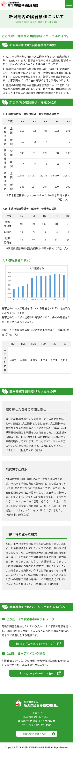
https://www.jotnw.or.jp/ (35, 643)
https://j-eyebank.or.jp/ (35, 673)
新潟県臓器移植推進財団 (23, 4)
